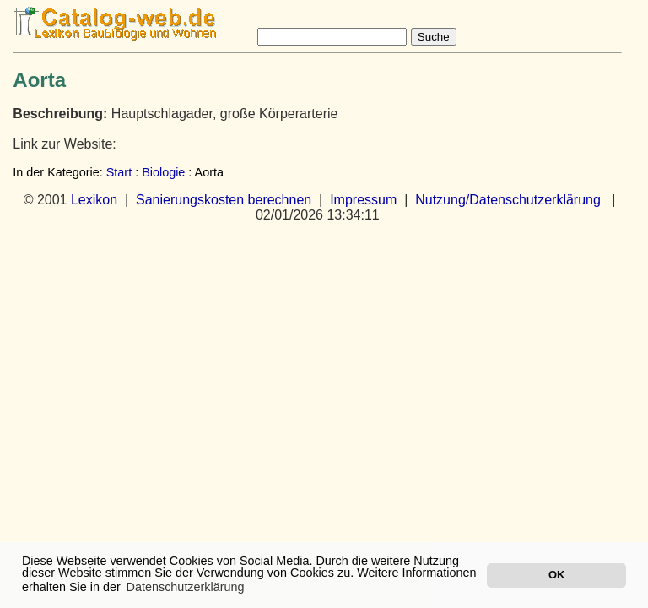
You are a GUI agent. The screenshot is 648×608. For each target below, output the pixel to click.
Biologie (163, 172)
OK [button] (556, 574)
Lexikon (94, 200)
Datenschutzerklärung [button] (186, 587)
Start (119, 172)
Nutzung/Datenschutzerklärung (508, 200)
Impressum (363, 200)
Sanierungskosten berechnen (223, 200)
